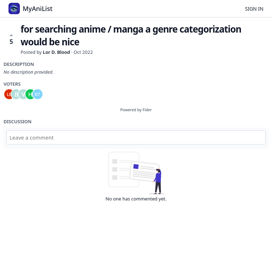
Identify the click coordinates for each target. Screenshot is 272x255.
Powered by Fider (136, 109)
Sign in (254, 8)
